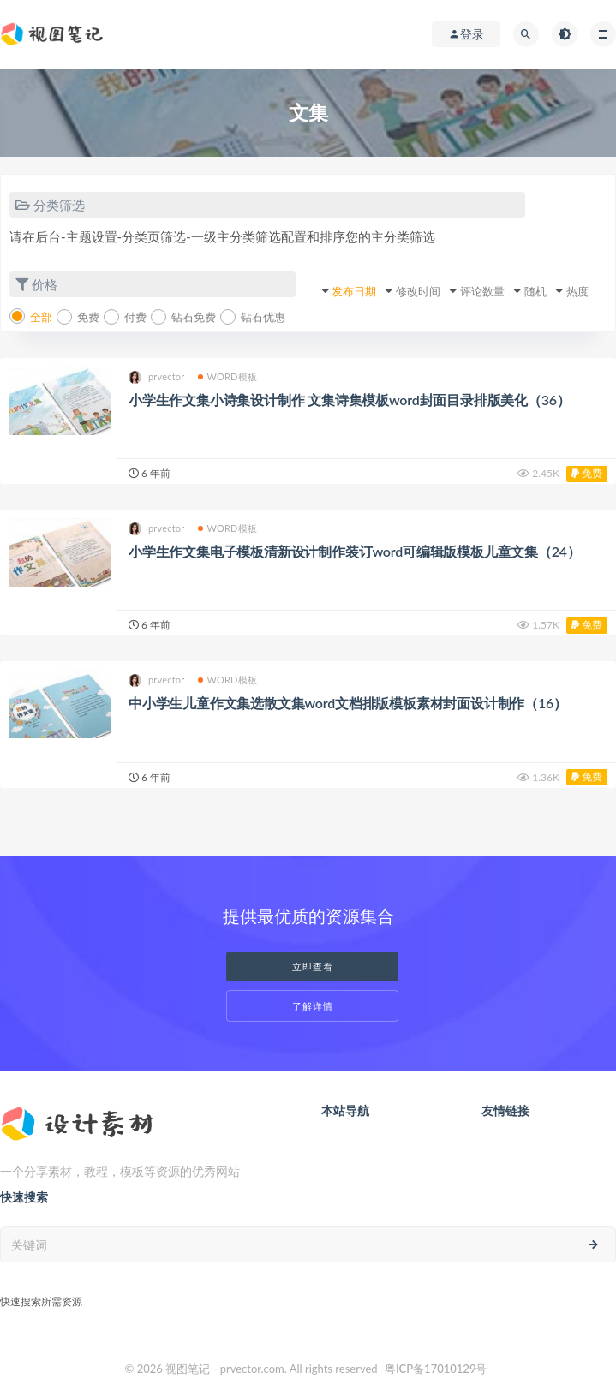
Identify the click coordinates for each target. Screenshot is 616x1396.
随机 (535, 291)
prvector (157, 377)
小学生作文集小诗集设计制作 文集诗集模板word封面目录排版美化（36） (350, 399)
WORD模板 (228, 376)
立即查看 (312, 966)
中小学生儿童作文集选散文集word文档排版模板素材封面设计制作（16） (348, 703)
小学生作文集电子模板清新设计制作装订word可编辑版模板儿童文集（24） (355, 551)
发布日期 (354, 291)
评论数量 (482, 291)
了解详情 (312, 1005)
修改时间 (418, 291)
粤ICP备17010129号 (436, 1368)
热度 (577, 291)
